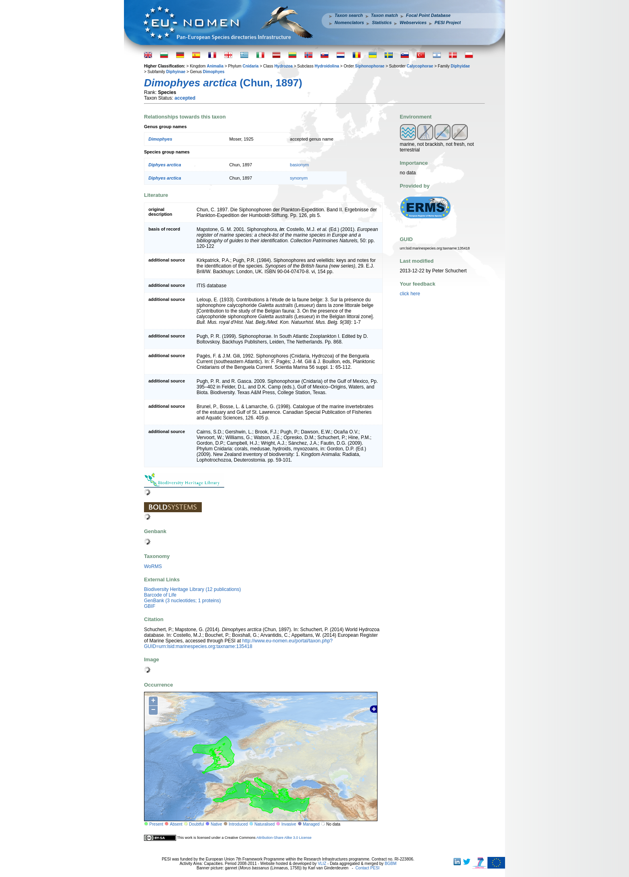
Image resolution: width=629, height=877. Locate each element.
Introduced (238, 824)
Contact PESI (367, 868)
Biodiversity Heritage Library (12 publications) (192, 589)
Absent (176, 824)
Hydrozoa (283, 66)
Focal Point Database (428, 15)
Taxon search (349, 15)
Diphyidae (460, 66)
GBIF (149, 606)
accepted (184, 98)
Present (156, 824)
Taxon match (384, 15)
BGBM (390, 863)
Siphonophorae (369, 66)
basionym (299, 164)
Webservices (413, 22)
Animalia (215, 66)
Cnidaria (251, 66)
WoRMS (153, 566)
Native (216, 824)
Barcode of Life (160, 595)
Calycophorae (420, 66)
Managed (311, 824)
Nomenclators (349, 22)
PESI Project (447, 22)
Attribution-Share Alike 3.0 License (284, 838)
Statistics (382, 22)
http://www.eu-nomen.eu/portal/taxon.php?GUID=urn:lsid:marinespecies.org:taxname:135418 (238, 643)
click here (410, 293)
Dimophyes (214, 72)
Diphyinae (175, 72)
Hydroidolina (326, 66)
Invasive (289, 824)
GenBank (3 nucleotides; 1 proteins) (182, 600)
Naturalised (264, 824)
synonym (299, 178)
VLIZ (322, 863)
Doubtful (196, 824)
